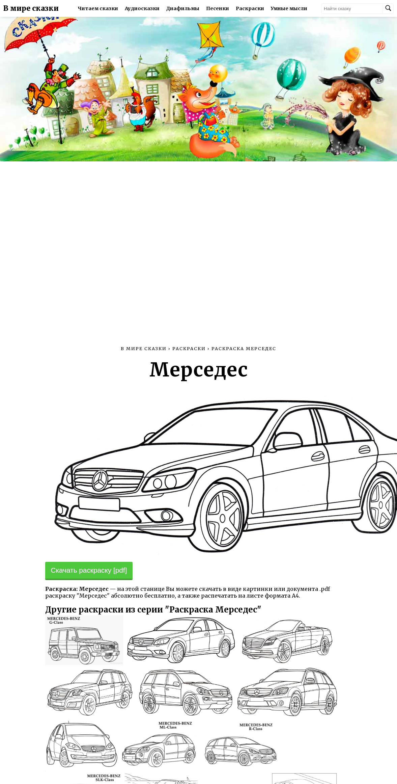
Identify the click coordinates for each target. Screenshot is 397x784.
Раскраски (250, 8)
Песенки (217, 8)
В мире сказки (31, 8)
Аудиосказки (142, 8)
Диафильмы (182, 8)
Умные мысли (289, 8)
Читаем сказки (98, 8)
